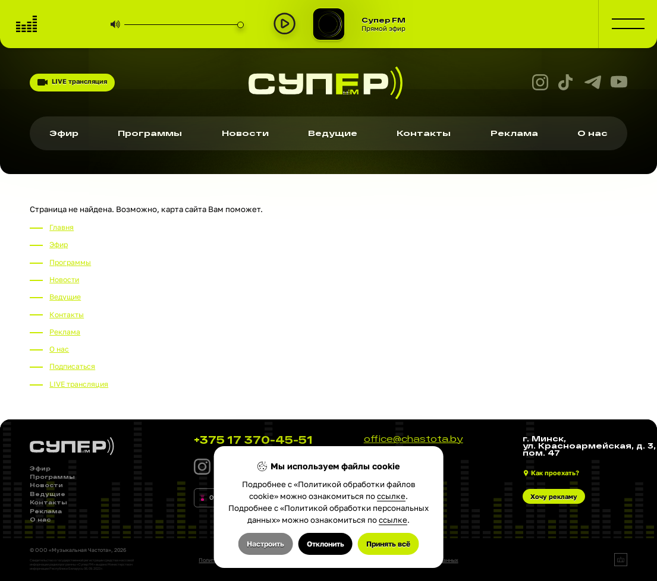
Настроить (265, 543)
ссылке (391, 496)
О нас (592, 133)
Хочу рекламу (553, 496)
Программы (150, 133)
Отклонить (325, 543)
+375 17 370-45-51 (253, 439)
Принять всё (388, 543)
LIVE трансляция (71, 82)
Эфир (63, 133)
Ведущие (332, 133)
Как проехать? (555, 472)
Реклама (514, 133)
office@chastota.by (413, 439)
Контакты (424, 133)
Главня (61, 227)
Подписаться (72, 366)
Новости (245, 133)
